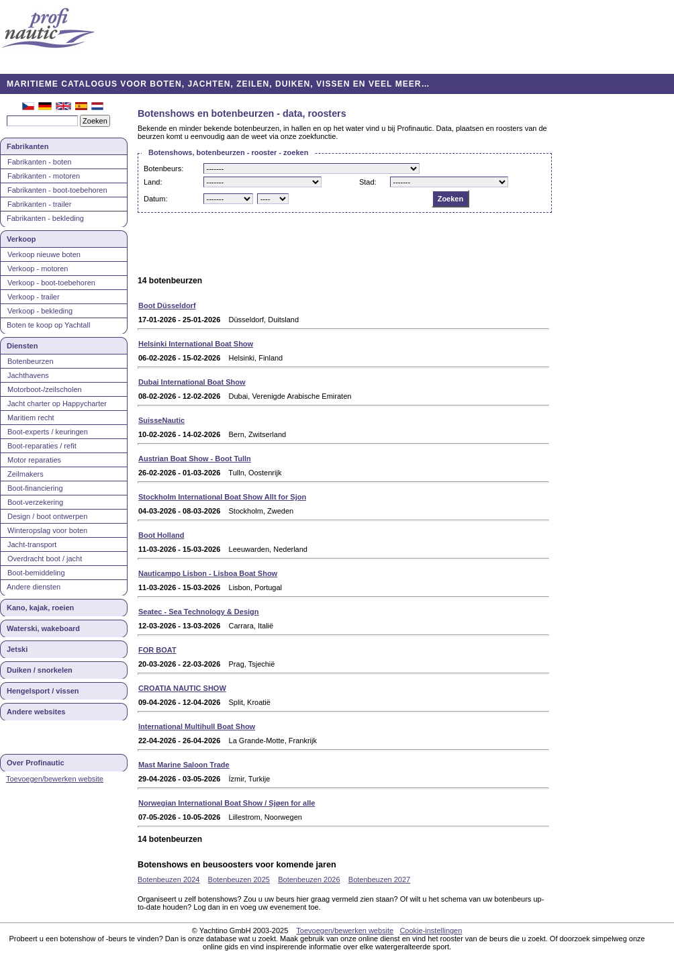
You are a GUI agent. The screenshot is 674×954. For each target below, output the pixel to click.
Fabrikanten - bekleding (45, 218)
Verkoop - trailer (33, 297)
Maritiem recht (30, 418)
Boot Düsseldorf (167, 305)
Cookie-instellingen (430, 930)
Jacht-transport (31, 544)
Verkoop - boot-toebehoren (51, 283)
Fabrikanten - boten (39, 162)
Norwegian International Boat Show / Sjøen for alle (226, 803)
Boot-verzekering (35, 502)
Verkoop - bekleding (40, 311)
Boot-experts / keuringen (47, 432)
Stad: (368, 182)
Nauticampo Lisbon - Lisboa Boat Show (207, 573)
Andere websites (36, 712)
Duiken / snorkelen (40, 670)
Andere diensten (33, 587)
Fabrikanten (27, 146)
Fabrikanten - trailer (39, 204)
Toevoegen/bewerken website (54, 779)
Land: (153, 182)
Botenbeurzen (30, 361)
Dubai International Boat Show (192, 382)
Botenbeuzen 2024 (168, 879)
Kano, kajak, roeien (40, 608)
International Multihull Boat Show (196, 726)
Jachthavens (28, 375)
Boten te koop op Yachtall (48, 325)
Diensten (22, 346)
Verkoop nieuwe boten (44, 254)
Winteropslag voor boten (47, 530)
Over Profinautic (35, 763)
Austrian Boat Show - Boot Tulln (194, 459)
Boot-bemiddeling (36, 573)
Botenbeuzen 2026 (309, 879)
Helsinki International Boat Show (195, 344)
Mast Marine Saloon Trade (184, 765)
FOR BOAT (157, 650)
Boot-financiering (35, 488)
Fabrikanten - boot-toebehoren (57, 190)
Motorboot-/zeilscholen (44, 389)
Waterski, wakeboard (43, 628)
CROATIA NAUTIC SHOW (182, 688)
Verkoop (21, 239)
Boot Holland (161, 535)
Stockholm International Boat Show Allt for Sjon (222, 497)
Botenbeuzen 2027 (379, 879)
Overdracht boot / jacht (44, 559)
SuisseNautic (161, 420)
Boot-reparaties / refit (42, 446)
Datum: (155, 199)
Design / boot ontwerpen (47, 516)
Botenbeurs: (163, 168)
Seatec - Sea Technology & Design (198, 612)
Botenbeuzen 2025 (239, 879)
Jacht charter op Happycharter (57, 403)
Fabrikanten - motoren (43, 176)
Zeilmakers (25, 474)
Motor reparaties (34, 460)
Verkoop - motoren (37, 269)
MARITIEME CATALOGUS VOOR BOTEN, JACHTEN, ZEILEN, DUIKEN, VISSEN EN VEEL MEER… (218, 84)
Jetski (17, 649)
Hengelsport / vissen (43, 691)
